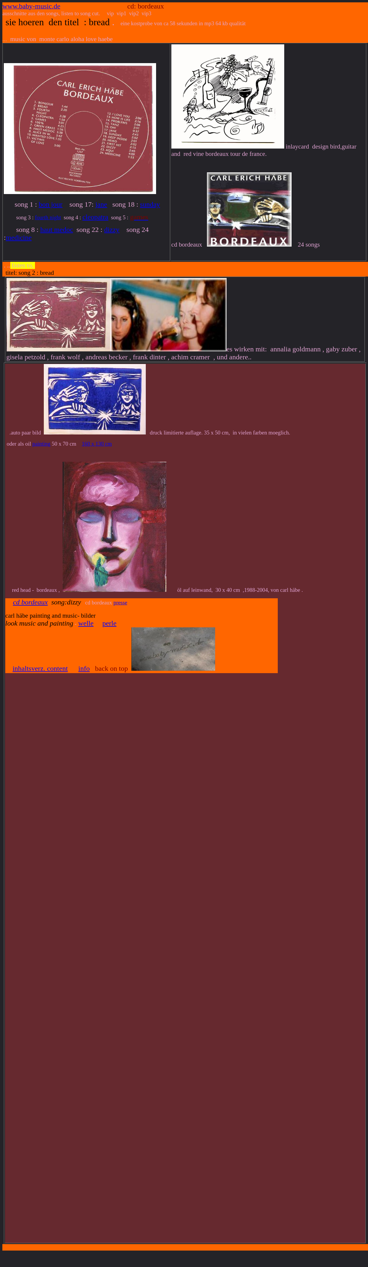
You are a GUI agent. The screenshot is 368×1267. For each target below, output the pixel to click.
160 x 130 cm (97, 444)
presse (120, 602)
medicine (19, 237)
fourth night (48, 217)
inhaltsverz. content (40, 668)
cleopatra (95, 217)
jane (101, 204)
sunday (150, 204)
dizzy (111, 229)
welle (85, 623)
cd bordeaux (30, 602)
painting (41, 444)
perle (109, 623)
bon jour (51, 204)
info (84, 668)
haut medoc (56, 229)
